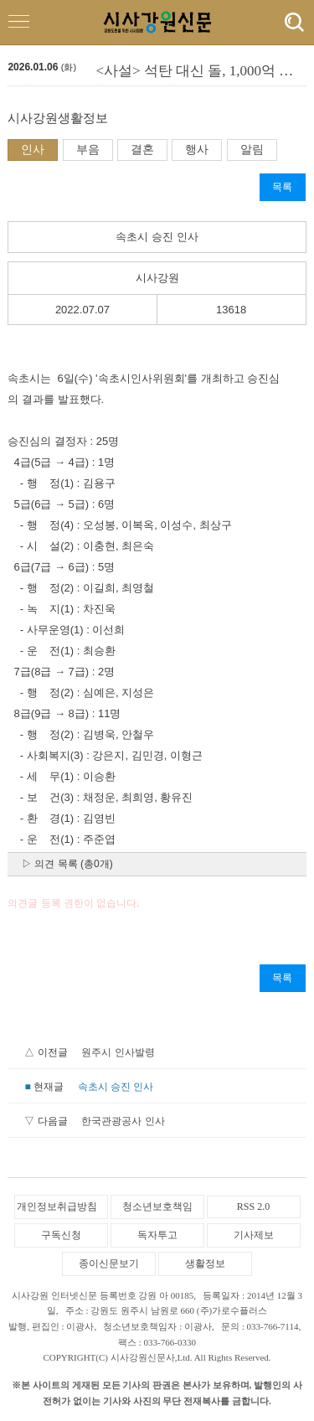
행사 (196, 149)
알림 (252, 149)
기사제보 (254, 1235)
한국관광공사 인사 (122, 1121)
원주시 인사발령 (117, 1052)
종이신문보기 (109, 1263)
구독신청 (61, 1235)
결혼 (142, 149)
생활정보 (205, 1263)
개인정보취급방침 (57, 1206)
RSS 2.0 (253, 1206)
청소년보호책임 (157, 1206)
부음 (88, 149)
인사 (32, 149)
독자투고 (157, 1235)
